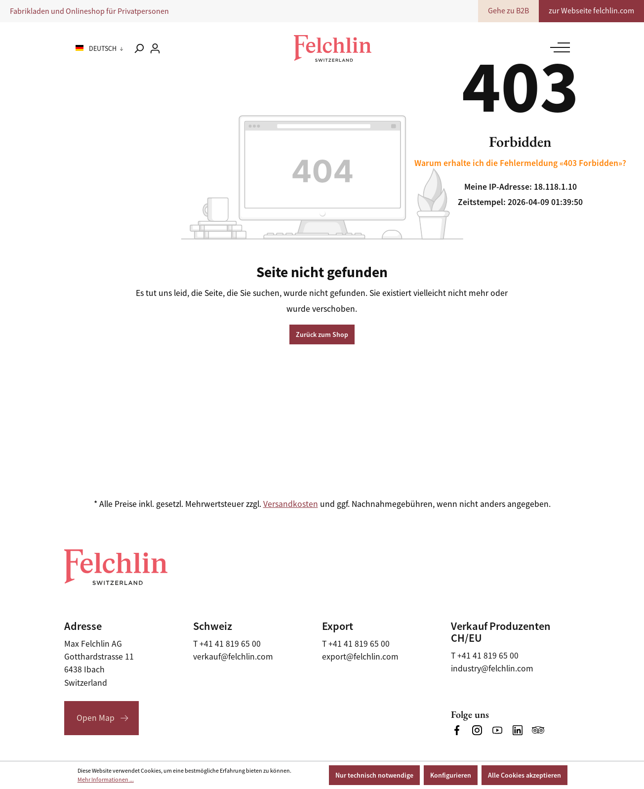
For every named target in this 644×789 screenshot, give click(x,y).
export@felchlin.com (360, 656)
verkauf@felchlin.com (233, 656)
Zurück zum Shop (322, 334)
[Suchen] (138, 48)
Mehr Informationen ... (106, 780)
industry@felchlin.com (492, 668)
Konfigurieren (450, 775)
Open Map (96, 717)
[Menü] (557, 47)
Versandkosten (290, 503)
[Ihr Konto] (155, 48)
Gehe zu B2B (508, 11)
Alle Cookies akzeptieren (524, 775)
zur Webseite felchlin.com (591, 11)
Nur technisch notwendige (374, 775)
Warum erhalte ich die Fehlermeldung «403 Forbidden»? (520, 163)
